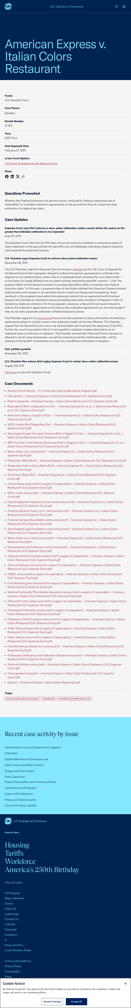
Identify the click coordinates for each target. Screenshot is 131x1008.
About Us (10, 908)
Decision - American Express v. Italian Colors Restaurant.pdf (44, 682)
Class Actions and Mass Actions (22, 699)
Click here (11, 372)
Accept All (76, 1001)
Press (8, 976)
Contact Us (11, 919)
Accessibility (12, 971)
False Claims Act (15, 776)
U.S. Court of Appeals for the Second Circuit (31, 163)
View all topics (13, 882)
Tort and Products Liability (20, 805)
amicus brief (44, 318)
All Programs (12, 893)
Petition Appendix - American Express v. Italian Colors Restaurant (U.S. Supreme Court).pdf (62, 401)
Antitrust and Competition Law (74, 699)
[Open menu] (124, 6)
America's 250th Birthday (42, 870)
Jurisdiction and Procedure (21, 788)
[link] (117, 6)
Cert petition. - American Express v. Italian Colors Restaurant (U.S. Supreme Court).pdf (60, 396)
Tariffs (14, 853)
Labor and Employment (19, 793)
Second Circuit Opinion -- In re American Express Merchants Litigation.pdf (52, 390)
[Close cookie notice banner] (125, 983)
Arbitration (48, 699)
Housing (17, 845)
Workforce (20, 861)
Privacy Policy (13, 966)
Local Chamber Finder (18, 950)
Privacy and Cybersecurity (20, 799)
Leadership (11, 914)
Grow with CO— (14, 945)
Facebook (11, 929)
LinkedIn (10, 924)
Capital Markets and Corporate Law (26, 759)
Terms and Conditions (18, 961)
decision (79, 269)
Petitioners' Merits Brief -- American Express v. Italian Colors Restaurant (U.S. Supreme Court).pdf (67, 460)
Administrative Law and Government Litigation (33, 747)
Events (9, 903)
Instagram (11, 934)
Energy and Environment (19, 771)
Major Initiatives (14, 898)
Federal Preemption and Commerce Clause (30, 782)
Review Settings (52, 1001)
